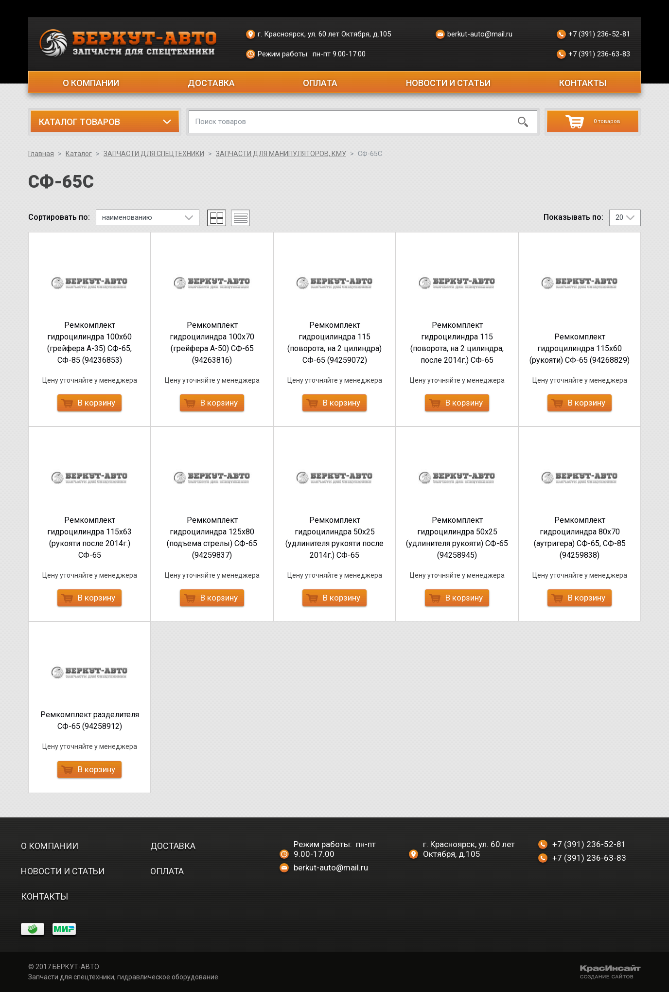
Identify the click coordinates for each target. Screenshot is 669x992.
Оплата (320, 83)
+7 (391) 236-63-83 (593, 54)
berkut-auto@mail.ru (474, 34)
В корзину (88, 402)
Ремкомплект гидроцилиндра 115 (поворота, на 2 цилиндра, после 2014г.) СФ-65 (457, 342)
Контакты (582, 83)
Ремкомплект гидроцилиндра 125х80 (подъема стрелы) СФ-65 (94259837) (212, 537)
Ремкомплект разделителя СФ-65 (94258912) (89, 720)
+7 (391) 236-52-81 (593, 34)
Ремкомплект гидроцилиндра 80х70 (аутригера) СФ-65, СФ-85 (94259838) (580, 537)
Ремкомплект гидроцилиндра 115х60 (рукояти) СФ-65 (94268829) (579, 348)
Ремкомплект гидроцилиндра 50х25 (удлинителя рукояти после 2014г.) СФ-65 (334, 537)
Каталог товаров (79, 122)
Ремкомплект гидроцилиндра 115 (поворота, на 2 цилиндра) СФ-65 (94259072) (334, 342)
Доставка (211, 83)
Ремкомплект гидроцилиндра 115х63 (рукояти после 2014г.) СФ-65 (89, 537)
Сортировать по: (59, 217)
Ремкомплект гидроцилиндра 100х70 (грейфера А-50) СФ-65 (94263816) (212, 342)
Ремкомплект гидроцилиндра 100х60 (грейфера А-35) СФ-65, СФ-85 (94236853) (89, 342)
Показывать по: (573, 217)
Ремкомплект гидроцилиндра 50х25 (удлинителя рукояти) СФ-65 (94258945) (457, 537)
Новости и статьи (448, 83)
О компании (91, 83)
